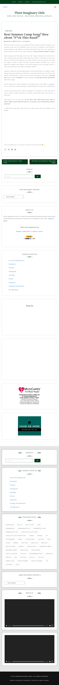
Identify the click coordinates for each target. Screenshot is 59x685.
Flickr (11, 279)
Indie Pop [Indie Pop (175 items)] (44, 542)
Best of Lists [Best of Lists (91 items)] (29, 524)
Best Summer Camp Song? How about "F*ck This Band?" (26, 36)
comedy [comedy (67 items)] (31, 535)
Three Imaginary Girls (29, 13)
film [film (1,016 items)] (48, 539)
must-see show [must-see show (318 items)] (11, 546)
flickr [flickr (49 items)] (8, 542)
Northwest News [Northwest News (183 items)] (11, 550)
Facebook (12, 264)
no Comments (25, 41)
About (14, 1)
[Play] (6, 625)
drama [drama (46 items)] (20, 539)
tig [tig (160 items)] (47, 560)
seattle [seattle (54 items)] (8, 557)
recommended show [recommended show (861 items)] (35, 553)
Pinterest (12, 282)
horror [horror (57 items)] (15, 542)
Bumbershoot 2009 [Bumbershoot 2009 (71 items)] (12, 532)
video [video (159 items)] (17, 564)
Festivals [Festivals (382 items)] (41, 539)
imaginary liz (8, 41)
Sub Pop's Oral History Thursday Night (44, 161)
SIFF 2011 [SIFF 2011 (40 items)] (32, 557)
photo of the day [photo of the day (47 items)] (11, 553)
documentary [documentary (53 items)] (10, 539)
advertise (26, 231)
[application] (29, 613)
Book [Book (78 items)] (38, 524)
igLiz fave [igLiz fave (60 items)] (24, 542)
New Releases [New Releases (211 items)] (31, 546)
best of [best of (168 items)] (19, 524)
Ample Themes (44, 680)
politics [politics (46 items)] (23, 553)
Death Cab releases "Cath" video (12, 161)
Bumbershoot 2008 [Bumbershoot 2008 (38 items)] (39, 528)
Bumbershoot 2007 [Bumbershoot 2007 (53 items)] (24, 528)
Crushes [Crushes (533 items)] (39, 535)
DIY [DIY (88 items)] (47, 535)
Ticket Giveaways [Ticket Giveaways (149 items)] (36, 560)
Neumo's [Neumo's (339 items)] (21, 546)
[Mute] (50, 625)
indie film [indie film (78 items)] (34, 542)
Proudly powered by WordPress (20, 680)
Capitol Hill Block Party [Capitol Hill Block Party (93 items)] (29, 532)
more (41, 231)
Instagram (12, 271)
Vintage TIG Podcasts (16, 286)
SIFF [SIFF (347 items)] (15, 557)
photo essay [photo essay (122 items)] (24, 550)
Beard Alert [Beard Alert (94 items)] (10, 524)
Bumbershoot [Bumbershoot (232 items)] (10, 528)
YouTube (12, 275)
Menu (5, 7)
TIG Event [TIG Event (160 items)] (9, 564)
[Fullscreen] (52, 625)
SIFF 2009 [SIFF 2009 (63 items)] (23, 557)
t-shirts (34, 231)
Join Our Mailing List (16, 260)
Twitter (11, 268)
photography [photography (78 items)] (35, 550)
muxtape (51, 84)
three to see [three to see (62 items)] (10, 560)
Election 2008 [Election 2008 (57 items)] (30, 539)
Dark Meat (8, 31)
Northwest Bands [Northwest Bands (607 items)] (45, 546)
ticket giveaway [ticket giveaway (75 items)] (23, 560)
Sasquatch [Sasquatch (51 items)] (49, 553)
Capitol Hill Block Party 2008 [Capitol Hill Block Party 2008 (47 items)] (16, 535)
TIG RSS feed (13, 290)
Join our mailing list (39, 1)
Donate (20, 1)
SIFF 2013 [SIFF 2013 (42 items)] (41, 557)
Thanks (27, 1)
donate (18, 231)
